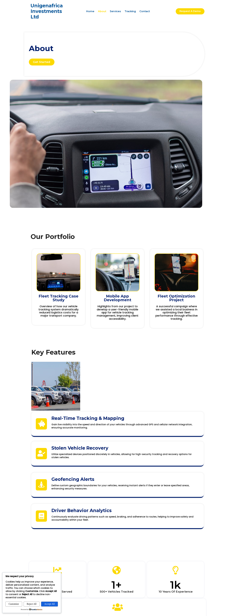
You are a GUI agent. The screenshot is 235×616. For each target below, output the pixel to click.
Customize (14, 604)
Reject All (31, 604)
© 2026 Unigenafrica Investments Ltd (176, 596)
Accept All (49, 604)
